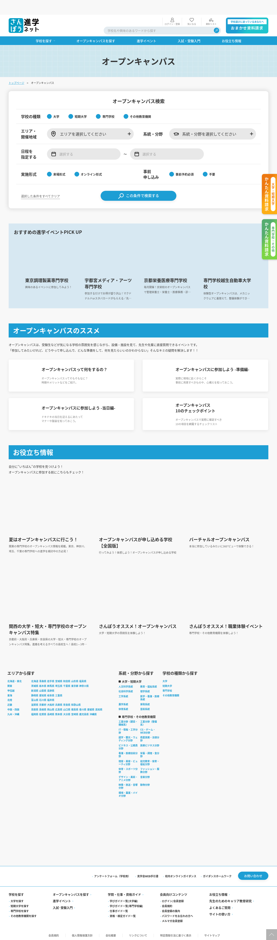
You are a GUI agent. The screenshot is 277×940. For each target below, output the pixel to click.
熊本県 (58, 712)
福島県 (82, 679)
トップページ (16, 68)
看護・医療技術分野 (128, 753)
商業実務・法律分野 (149, 737)
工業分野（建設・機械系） (128, 721)
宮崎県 (74, 712)
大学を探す (17, 899)
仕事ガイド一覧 (119, 909)
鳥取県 (34, 708)
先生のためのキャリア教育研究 (230, 899)
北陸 (9, 698)
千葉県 (66, 684)
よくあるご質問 (219, 906)
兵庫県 (58, 703)
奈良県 (66, 703)
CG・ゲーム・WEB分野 (147, 729)
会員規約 (167, 904)
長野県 (50, 689)
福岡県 (34, 712)
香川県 (82, 708)
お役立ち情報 (218, 893)
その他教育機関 (171, 694)
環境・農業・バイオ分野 (128, 792)
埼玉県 (58, 684)
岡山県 (50, 708)
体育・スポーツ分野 (128, 769)
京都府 (42, 703)
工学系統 (123, 694)
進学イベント (62, 899)
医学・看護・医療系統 (149, 696)
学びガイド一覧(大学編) (124, 899)
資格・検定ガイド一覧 (123, 914)
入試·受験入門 (63, 906)
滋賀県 (34, 703)
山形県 (74, 679)
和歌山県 (76, 703)
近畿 (9, 703)
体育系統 (123, 707)
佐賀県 (42, 712)
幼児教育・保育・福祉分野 (149, 761)
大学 (165, 679)
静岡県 (34, 694)
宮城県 (58, 679)
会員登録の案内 (171, 909)
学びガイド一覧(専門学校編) (126, 904)
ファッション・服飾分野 (149, 769)
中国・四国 (13, 708)
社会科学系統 (126, 689)
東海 (9, 694)
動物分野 (145, 783)
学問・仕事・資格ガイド (124, 893)
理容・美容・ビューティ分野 (128, 761)
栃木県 (42, 684)
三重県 (58, 694)
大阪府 (50, 703)
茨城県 (34, 684)
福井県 (50, 698)
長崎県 (50, 712)
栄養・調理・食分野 (149, 753)
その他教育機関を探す (24, 914)
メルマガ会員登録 (172, 919)
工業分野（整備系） (148, 721)
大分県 (66, 712)
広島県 (58, 708)
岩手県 (50, 679)
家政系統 (145, 702)
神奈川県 (84, 684)
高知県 (98, 708)
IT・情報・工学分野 (128, 729)
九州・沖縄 (13, 712)
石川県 (42, 698)
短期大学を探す (20, 904)
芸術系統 (145, 707)
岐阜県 (50, 694)
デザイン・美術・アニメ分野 (128, 777)
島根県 (42, 708)
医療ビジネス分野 (149, 744)
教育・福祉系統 (148, 685)
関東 (9, 684)
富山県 (34, 698)
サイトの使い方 (219, 912)
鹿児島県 (84, 712)
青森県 (42, 679)
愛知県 (42, 694)
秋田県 (66, 679)
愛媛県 (90, 708)
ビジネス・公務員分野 (128, 745)
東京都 (74, 684)
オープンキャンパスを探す (71, 893)
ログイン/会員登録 (173, 899)
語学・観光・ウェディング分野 (128, 737)
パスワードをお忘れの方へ (177, 914)
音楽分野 (145, 775)
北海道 (34, 679)
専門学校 (167, 689)
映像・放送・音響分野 (128, 784)
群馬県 (50, 684)
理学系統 (145, 689)
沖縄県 (93, 712)
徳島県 (74, 708)
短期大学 (167, 684)
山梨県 (42, 689)
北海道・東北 (14, 679)
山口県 (66, 708)
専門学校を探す (20, 909)
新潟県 (34, 689)
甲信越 (10, 689)
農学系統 (123, 702)
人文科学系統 (126, 685)
